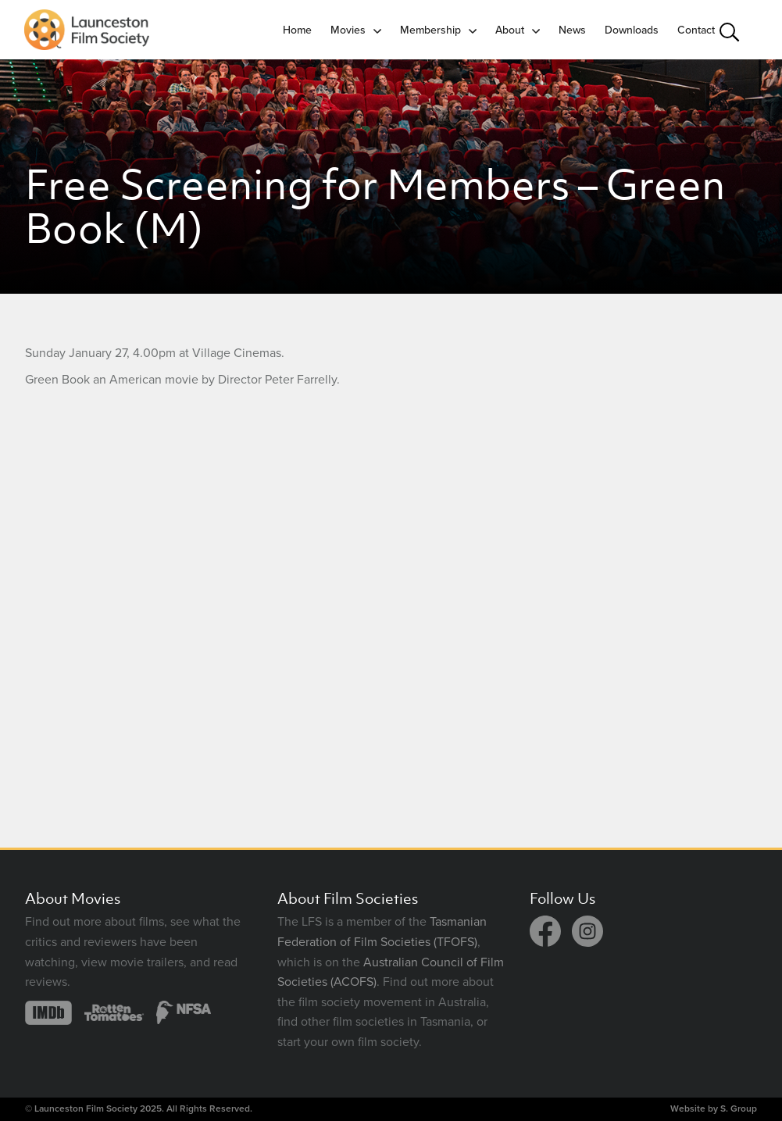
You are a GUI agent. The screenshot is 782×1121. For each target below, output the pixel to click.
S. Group (738, 1108)
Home (297, 30)
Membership (430, 30)
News (572, 30)
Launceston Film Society (85, 1108)
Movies (348, 30)
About (509, 30)
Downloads (632, 30)
